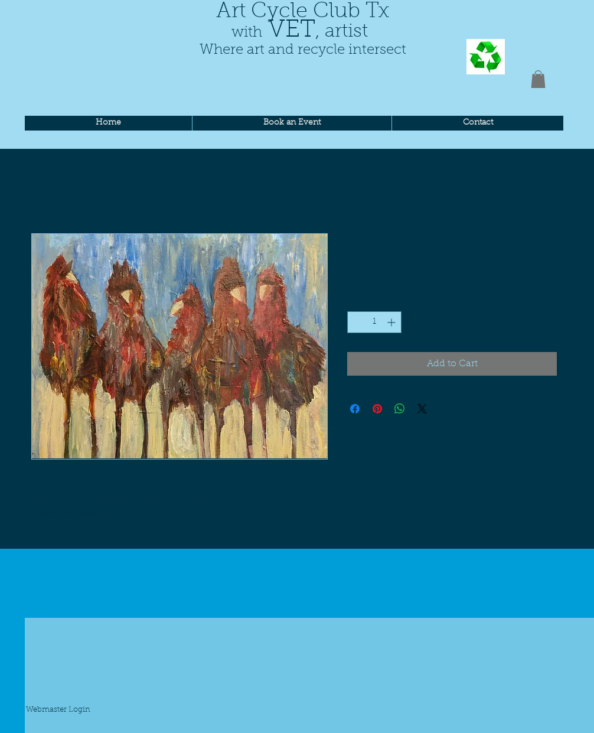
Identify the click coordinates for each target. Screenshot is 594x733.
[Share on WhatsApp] (400, 409)
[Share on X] (422, 409)
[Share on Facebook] (355, 409)
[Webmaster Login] (57, 710)
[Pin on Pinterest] (377, 409)
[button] (538, 79)
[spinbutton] (374, 322)
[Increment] (392, 322)
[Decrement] (356, 322)
